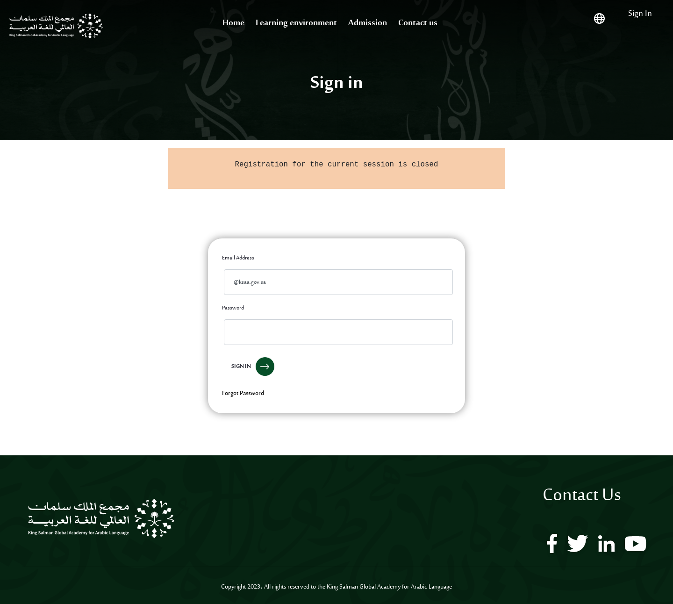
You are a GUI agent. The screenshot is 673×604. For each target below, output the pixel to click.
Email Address (238, 258)
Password (233, 308)
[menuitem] (233, 23)
